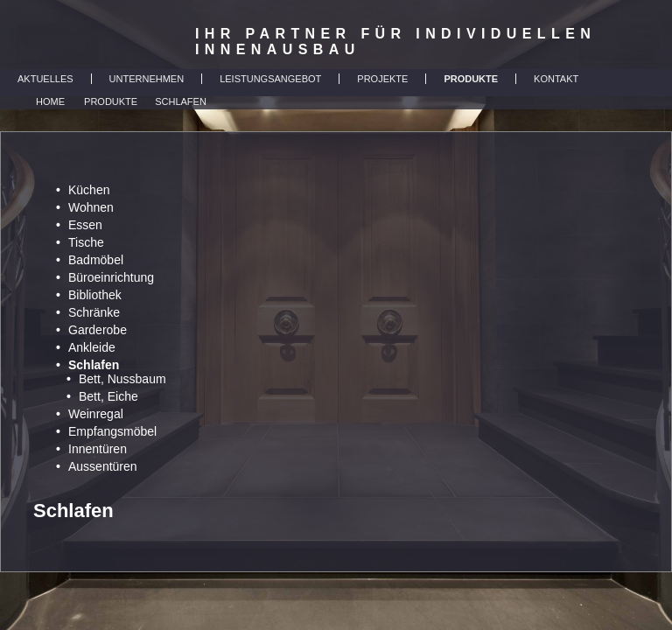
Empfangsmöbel (112, 431)
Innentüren (97, 449)
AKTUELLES (46, 79)
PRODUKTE (471, 79)
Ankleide (92, 347)
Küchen (88, 190)
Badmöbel (95, 260)
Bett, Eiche (108, 396)
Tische (86, 242)
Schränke (94, 312)
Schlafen (180, 101)
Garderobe (97, 330)
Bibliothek (95, 295)
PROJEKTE (382, 79)
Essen (85, 225)
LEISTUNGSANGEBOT (270, 79)
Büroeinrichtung (111, 277)
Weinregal (95, 414)
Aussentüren (102, 466)
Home (50, 101)
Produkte (110, 101)
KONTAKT (556, 79)
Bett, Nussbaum (122, 379)
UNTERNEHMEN (147, 79)
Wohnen (91, 207)
